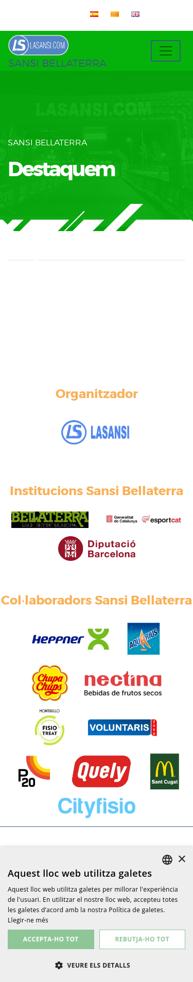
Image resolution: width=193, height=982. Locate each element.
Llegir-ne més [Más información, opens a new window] (28, 920)
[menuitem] (92, 14)
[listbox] (167, 860)
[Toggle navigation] (166, 51)
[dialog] (96, 914)
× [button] (181, 859)
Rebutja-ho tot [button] (142, 939)
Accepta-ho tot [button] (51, 939)
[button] (96, 965)
